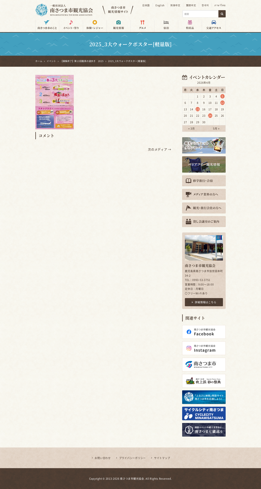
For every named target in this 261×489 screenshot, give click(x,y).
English (160, 5)
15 (197, 109)
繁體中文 (191, 5)
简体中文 (176, 5)
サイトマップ (162, 458)
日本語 (146, 5)
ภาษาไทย (220, 5)
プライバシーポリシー (132, 458)
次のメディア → (159, 149)
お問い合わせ (103, 458)
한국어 (205, 5)
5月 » (216, 128)
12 (222, 102)
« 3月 (191, 128)
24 (210, 115)
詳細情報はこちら (204, 302)
